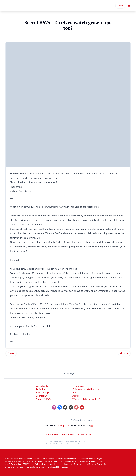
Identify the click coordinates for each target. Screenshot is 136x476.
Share (124, 353)
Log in (120, 5)
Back (11, 353)
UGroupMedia (63, 425)
